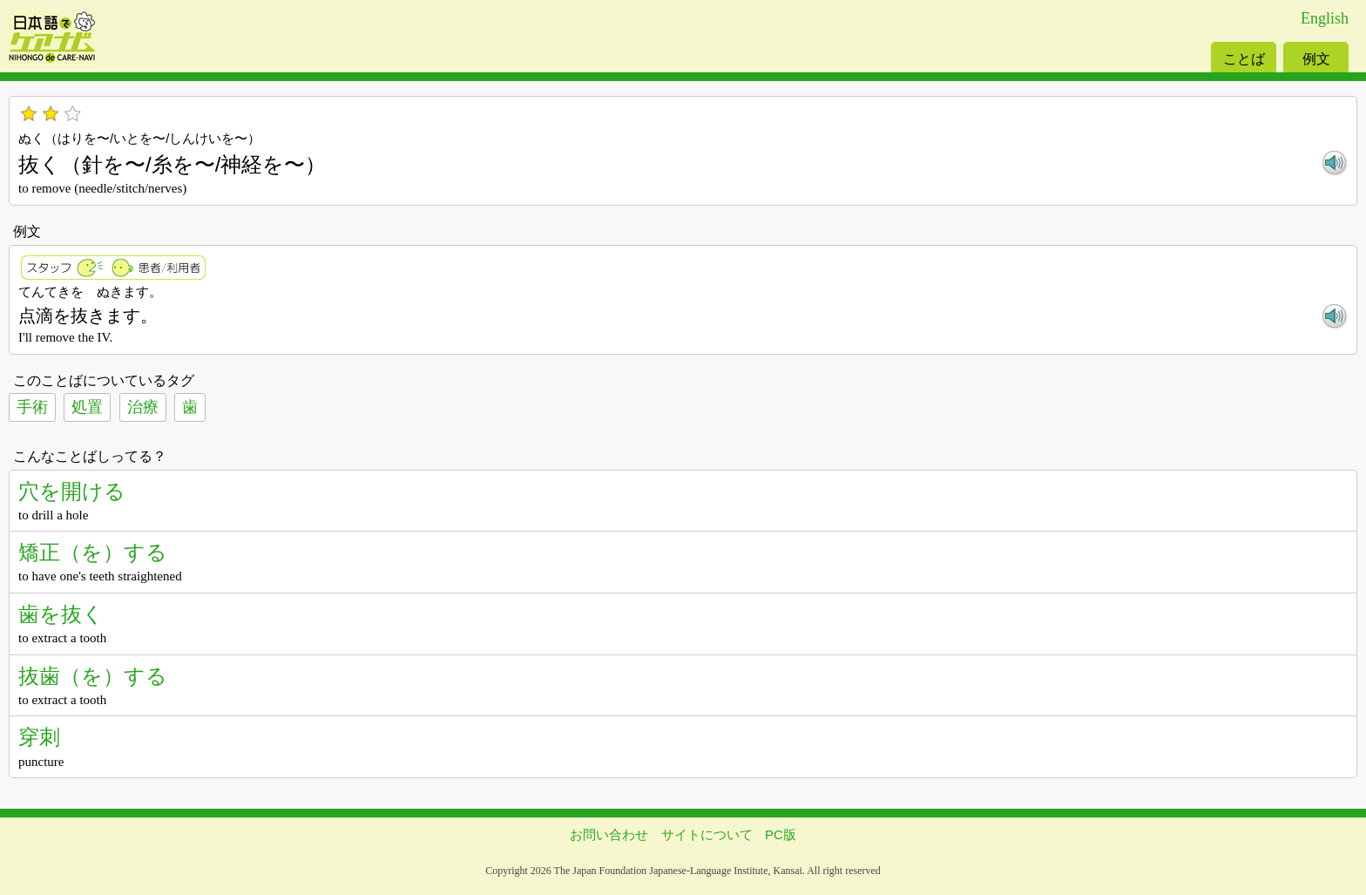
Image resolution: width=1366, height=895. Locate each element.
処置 (87, 407)
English (1325, 18)
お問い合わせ (609, 834)
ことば (1244, 58)
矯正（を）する (92, 552)
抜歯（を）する (92, 676)
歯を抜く (61, 614)
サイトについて (707, 834)
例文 (1316, 58)
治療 (143, 407)
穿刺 (39, 737)
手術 (32, 407)
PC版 (780, 834)
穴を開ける (71, 491)
